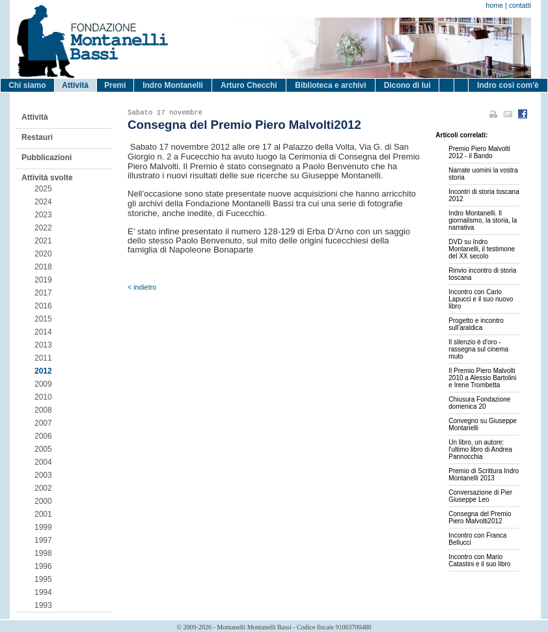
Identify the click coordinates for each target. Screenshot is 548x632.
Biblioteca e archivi (330, 85)
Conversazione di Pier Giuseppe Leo (480, 496)
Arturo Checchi (249, 85)
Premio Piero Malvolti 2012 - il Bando (479, 152)
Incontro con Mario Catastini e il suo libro (479, 560)
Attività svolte (47, 177)
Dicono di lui (407, 85)
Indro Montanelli (173, 85)
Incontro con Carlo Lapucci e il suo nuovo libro (480, 299)
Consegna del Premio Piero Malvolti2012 (479, 517)
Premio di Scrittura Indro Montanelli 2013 (483, 474)
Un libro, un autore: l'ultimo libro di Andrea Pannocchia (480, 449)
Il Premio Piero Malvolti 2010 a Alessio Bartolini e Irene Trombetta (482, 378)
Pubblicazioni (46, 157)
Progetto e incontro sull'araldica (476, 324)
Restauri (37, 137)
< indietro (142, 287)
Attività (75, 85)
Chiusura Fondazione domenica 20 (479, 403)
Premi (115, 85)
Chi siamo (27, 85)
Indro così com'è (508, 85)
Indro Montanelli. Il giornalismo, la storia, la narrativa (482, 220)
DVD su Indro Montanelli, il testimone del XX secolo (481, 249)
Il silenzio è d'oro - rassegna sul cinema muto (478, 349)
